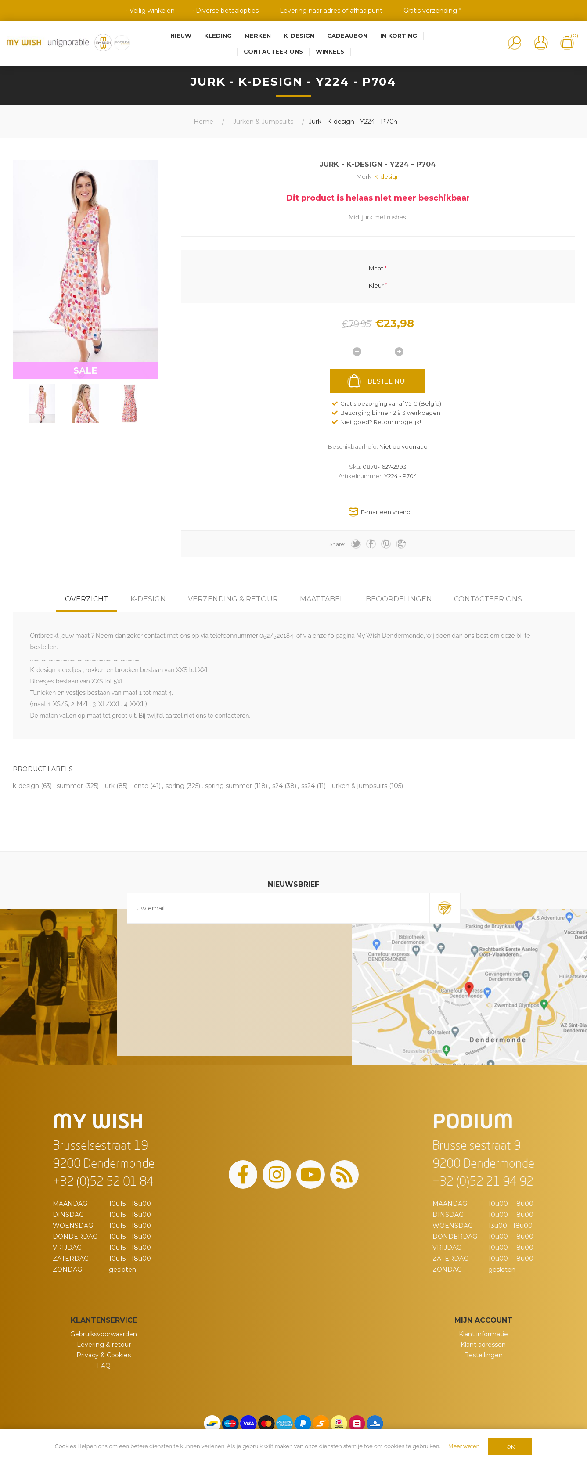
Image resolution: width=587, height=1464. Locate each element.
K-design (387, 176)
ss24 (308, 786)
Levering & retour (104, 1345)
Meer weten (463, 1446)
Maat (376, 268)
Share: (337, 544)
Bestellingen (483, 1355)
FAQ (104, 1366)
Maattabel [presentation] (322, 599)
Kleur (376, 284)
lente (140, 786)
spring (175, 786)
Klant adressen (483, 1345)
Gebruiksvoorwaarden (103, 1334)
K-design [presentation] (148, 599)
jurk (109, 786)
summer (70, 786)
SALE (85, 370)
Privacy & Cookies (103, 1355)
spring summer (228, 786)
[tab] (86, 599)
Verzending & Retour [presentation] (233, 599)
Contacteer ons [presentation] (488, 599)
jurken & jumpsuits (359, 786)
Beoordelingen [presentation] (399, 599)
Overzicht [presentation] (86, 599)
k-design (26, 786)
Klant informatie (483, 1334)
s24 (277, 786)
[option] (42, 403)
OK (510, 1446)
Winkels (330, 51)
